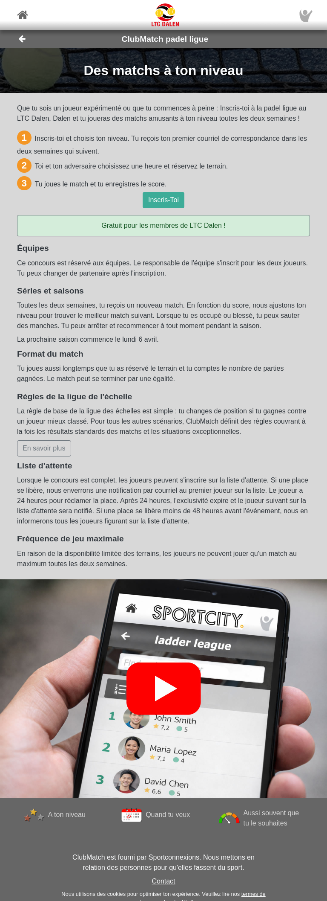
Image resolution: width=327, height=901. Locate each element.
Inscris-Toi (163, 199)
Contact (163, 881)
